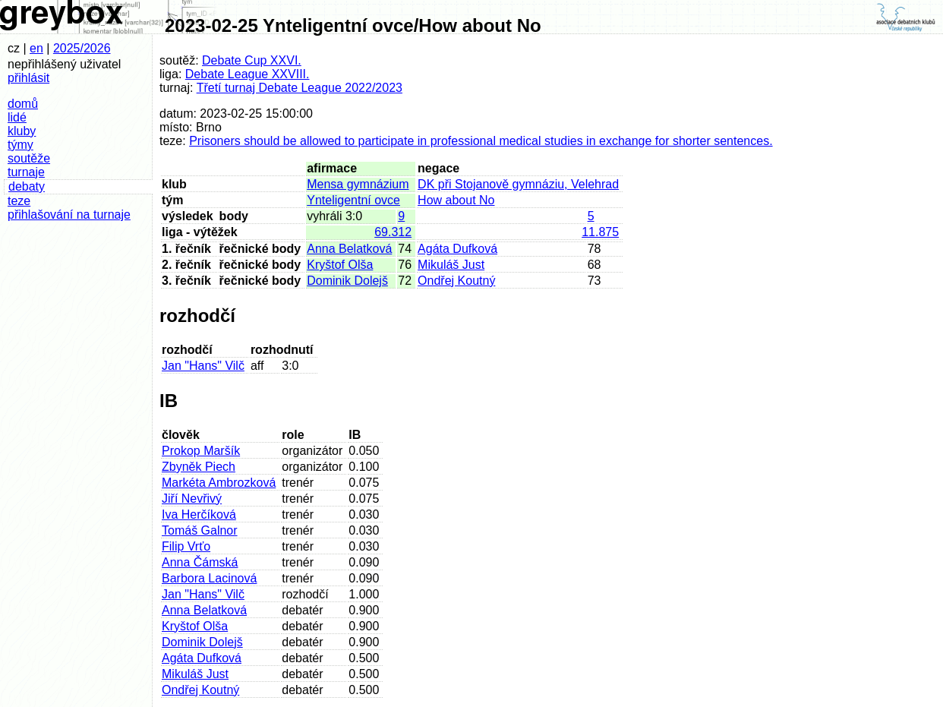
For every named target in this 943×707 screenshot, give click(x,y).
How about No (456, 200)
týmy (20, 144)
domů (23, 103)
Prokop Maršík (201, 450)
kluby (22, 131)
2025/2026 (82, 48)
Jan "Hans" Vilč (203, 365)
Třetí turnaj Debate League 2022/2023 (299, 87)
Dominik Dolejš (347, 280)
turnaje (26, 172)
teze (19, 200)
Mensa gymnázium (357, 184)
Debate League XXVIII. (247, 74)
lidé (17, 117)
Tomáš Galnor (200, 530)
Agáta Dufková (457, 248)
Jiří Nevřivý (192, 498)
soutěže (29, 158)
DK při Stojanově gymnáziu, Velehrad (518, 184)
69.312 (393, 232)
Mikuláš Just (451, 264)
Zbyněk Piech (198, 466)
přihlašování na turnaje (69, 214)
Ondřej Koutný (456, 280)
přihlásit (28, 77)
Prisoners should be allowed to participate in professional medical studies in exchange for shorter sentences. (480, 140)
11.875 (600, 232)
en (36, 48)
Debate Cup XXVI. (251, 60)
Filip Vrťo (186, 546)
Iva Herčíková (199, 514)
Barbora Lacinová (209, 578)
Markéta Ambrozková (219, 482)
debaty (26, 186)
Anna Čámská (200, 562)
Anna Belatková (349, 248)
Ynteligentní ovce (353, 200)
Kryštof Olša (340, 264)
